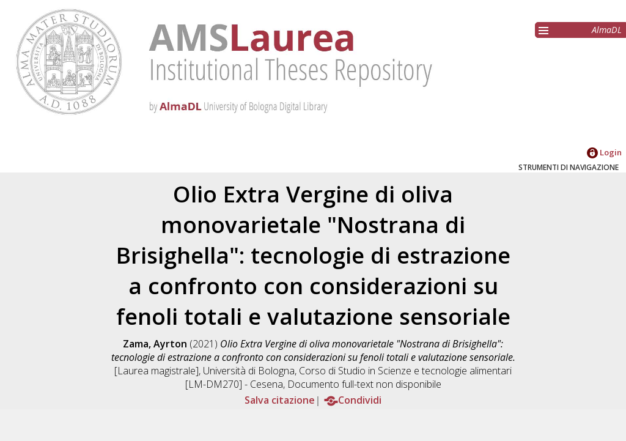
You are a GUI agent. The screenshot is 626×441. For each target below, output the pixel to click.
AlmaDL (607, 29)
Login (604, 152)
